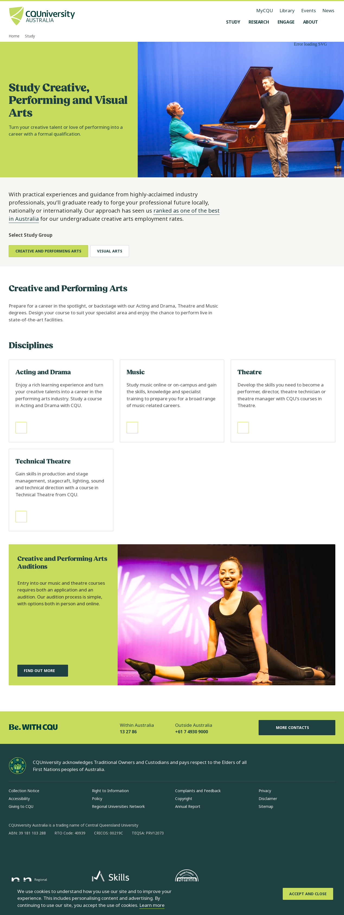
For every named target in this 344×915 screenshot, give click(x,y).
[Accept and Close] (308, 894)
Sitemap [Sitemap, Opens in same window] (266, 806)
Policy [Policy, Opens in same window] (97, 798)
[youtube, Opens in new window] (71, 850)
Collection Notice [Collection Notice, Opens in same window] (24, 790)
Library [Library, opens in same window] (287, 10)
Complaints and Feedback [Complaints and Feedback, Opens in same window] (198, 790)
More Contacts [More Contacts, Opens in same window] (297, 727)
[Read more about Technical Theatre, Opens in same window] (61, 490)
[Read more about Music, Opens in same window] (172, 401)
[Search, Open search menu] (329, 22)
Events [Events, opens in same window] (308, 10)
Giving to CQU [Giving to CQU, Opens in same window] (21, 806)
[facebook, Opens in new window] (15, 850)
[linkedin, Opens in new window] (43, 850)
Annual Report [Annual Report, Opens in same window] (187, 806)
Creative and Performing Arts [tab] (48, 251)
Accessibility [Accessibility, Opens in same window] (19, 798)
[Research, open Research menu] (258, 22)
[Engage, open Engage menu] (286, 22)
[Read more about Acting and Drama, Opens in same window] (61, 401)
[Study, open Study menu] (233, 22)
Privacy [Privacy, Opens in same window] (265, 790)
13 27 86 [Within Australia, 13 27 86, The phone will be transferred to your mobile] (128, 732)
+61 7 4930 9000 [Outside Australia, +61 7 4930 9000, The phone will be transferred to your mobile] (191, 732)
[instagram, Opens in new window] (29, 850)
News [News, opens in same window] (328, 10)
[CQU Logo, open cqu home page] (42, 16)
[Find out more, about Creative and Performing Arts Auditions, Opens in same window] (42, 671)
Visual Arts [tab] (109, 251)
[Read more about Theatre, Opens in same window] (283, 401)
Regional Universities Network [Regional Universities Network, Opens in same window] (118, 806)
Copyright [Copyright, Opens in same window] (183, 798)
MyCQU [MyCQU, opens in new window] (264, 10)
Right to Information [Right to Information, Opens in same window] (110, 790)
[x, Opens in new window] (57, 850)
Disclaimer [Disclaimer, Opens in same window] (268, 798)
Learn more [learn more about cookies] (152, 905)
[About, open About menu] (310, 22)
